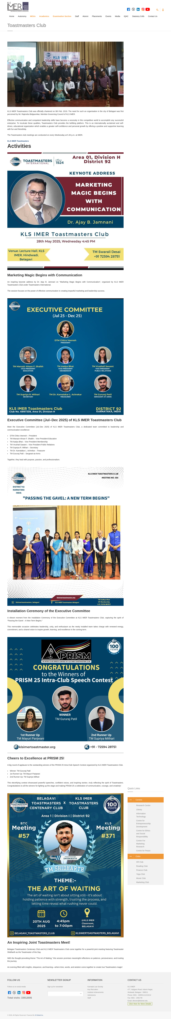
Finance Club (141, 870)
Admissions (92, 995)
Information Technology (141, 815)
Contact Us (152, 16)
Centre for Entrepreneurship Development (143, 824)
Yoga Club (140, 874)
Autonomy (22, 16)
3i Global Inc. (39, 1015)
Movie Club (141, 878)
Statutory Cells (138, 16)
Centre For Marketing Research (140, 844)
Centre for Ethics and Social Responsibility (143, 834)
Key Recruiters (93, 989)
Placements (97, 16)
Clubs (134, 856)
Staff (77, 16)
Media (117, 16)
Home (11, 16)
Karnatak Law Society (95, 987)
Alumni (85, 16)
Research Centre (143, 805)
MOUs (32, 16)
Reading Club (142, 866)
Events (108, 16)
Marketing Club (142, 882)
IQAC (126, 16)
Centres (135, 799)
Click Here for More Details (140, 1004)
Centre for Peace (143, 851)
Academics (44, 16)
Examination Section (62, 16)
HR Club (139, 862)
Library (139, 809)
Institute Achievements (96, 992)
